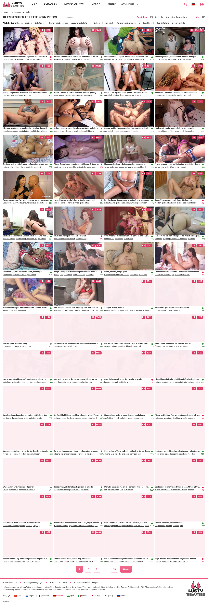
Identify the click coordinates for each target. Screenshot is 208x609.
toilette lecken (82, 561)
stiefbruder (85, 490)
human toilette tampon (58, 23)
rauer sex (36, 203)
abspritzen (21, 382)
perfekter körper (161, 131)
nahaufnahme (109, 203)
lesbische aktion (125, 382)
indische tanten (194, 382)
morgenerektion (66, 275)
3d (13, 346)
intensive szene (161, 95)
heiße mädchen (189, 454)
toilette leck (95, 23)
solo (117, 275)
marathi (130, 490)
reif (4, 454)
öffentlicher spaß (167, 275)
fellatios (158, 346)
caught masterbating (62, 490)
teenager (18, 346)
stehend (167, 490)
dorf (125, 490)
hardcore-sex (109, 239)
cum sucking (167, 346)
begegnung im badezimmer (24, 59)
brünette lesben (9, 239)
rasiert (23, 561)
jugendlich (108, 95)
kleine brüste (8, 167)
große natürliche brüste (33, 418)
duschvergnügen (165, 418)
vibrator (44, 131)
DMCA (53, 582)
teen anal (165, 561)
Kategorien (16, 12)
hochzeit (107, 59)
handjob (136, 203)
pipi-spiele (67, 382)
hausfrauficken (26, 203)
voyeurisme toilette (79, 23)
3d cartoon (7, 346)
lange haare (58, 382)
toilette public (40, 23)
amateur (129, 203)
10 (114, 569)
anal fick (179, 346)
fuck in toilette (163, 23)
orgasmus (14, 131)
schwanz (19, 95)
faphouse (68, 239)
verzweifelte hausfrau (11, 203)
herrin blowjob (73, 203)
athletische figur (110, 346)
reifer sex (43, 203)
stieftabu (17, 167)
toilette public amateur (126, 23)
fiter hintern (177, 418)
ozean (167, 454)
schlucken (123, 167)
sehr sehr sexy (135, 454)
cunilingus (19, 418)
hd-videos (130, 59)
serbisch (143, 203)
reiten (157, 454)
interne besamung (79, 59)
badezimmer (139, 59)
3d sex (78, 239)
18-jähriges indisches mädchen (175, 239)
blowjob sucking (110, 310)
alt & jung (122, 59)
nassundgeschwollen (80, 382)
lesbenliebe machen (175, 95)
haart (147, 526)
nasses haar (138, 418)
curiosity (164, 59)
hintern (91, 131)
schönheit (143, 275)
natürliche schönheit (11, 526)
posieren (191, 131)
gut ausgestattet (25, 526)
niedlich (158, 203)
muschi (17, 561)
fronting (84, 239)
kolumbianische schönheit (31, 167)
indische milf (92, 418)
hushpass (90, 275)
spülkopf (73, 561)
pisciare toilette (178, 23)
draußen (115, 59)
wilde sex (186, 275)
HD (203, 17)
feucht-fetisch (35, 131)
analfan (116, 95)
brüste (28, 561)
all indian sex (183, 561)
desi (96, 310)
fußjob (184, 490)
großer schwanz (188, 418)
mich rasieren (138, 526)
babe (116, 561)
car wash (31, 490)
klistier (122, 95)
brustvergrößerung (61, 167)
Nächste (125, 569)
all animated (13, 490)
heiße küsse (128, 239)
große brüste (121, 203)
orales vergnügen (85, 95)
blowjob (143, 167)
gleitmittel (81, 167)
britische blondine (60, 203)
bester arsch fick (181, 131)
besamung (41, 382)
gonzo (13, 95)
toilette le (28, 23)
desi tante (191, 239)
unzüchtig (72, 167)
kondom (136, 131)
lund (180, 310)
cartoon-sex (159, 167)
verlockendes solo (111, 167)
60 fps (157, 59)
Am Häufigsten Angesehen (174, 17)
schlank (138, 95)
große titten (169, 167)
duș (13, 418)
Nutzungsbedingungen (33, 582)
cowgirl (177, 167)
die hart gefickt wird (179, 382)
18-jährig (36, 526)
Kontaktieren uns (10, 582)
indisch (110, 131)
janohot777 (7, 275)
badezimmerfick (79, 275)
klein (5, 382)
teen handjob (59, 239)
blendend (187, 95)
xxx (171, 561)
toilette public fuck (146, 23)
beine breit (122, 346)
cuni (181, 526)
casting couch (124, 561)
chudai (175, 310)
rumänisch (137, 346)
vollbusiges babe (174, 59)
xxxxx (175, 561)
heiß (112, 454)
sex (105, 131)
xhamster (158, 239)
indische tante (120, 454)
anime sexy (23, 490)
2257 (65, 582)
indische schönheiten (163, 382)
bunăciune (7, 418)
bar (73, 239)
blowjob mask (123, 310)
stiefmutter (159, 490)
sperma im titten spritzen (68, 95)
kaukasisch (134, 275)
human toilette (108, 23)
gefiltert (171, 131)
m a (173, 346)
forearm (169, 526)
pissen (8, 454)
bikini (162, 454)
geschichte (31, 275)
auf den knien (176, 490)
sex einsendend (126, 131)
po (143, 346)
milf (4, 95)
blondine (6, 131)
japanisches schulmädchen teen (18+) (83, 526)
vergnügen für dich (85, 454)
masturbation (8, 59)
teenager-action (81, 418)
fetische (57, 454)
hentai (183, 167)
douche (163, 310)
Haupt (5, 12)
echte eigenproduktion (113, 526)
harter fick (119, 239)
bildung (38, 59)
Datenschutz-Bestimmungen (86, 582)
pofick (89, 59)
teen (8, 95)
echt (90, 382)
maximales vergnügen (69, 454)
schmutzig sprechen (61, 561)
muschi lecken (90, 167)
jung (29, 346)
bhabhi (116, 131)
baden (173, 203)
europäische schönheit (68, 346)
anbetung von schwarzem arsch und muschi (71, 131)
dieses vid (187, 346)
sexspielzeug (21, 239)
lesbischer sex (31, 239)
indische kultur (113, 490)
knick (91, 561)
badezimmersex (176, 454)
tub (156, 526)
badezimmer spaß (111, 382)
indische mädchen (19, 454)
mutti (56, 95)
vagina (56, 346)
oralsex (179, 203)
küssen (37, 454)
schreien (178, 275)
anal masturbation (19, 275)
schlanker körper (60, 418)
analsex (68, 59)
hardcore (70, 418)
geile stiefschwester (72, 310)
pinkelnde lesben (126, 418)
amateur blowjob (142, 310)
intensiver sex (31, 382)
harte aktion (12, 382)
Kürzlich (154, 17)
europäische (135, 561)
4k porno (27, 95)
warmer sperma (134, 167)
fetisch (116, 418)
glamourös (36, 561)
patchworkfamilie (189, 203)
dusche (107, 454)
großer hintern (59, 59)
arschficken (129, 95)
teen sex (158, 561)
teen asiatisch (62, 526)
